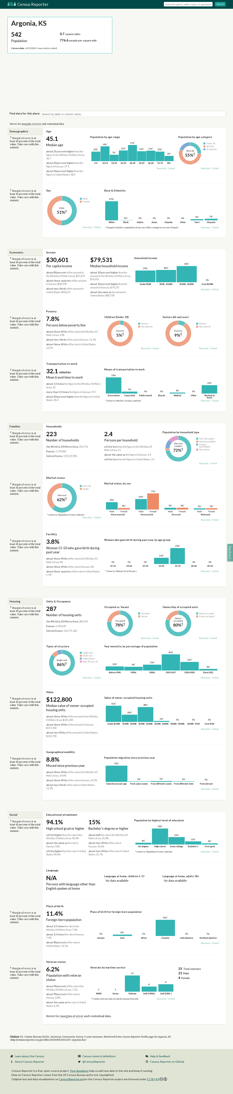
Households (54, 426)
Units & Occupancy (58, 601)
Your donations (79, 1070)
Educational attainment (61, 814)
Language (52, 870)
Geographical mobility (60, 752)
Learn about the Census (29, 1056)
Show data (161, 168)
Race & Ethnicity (114, 190)
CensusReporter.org (71, 1079)
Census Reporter (28, 4)
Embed (171, 168)
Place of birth (55, 906)
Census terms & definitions (99, 1056)
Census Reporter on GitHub (167, 1061)
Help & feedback (160, 1056)
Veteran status (56, 961)
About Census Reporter (29, 1061)
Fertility (51, 534)
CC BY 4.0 (157, 1079)
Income (51, 252)
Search (220, 4)
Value (49, 692)
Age (48, 131)
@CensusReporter (93, 1061)
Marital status (55, 477)
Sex (48, 190)
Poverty (51, 311)
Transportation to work (61, 363)
